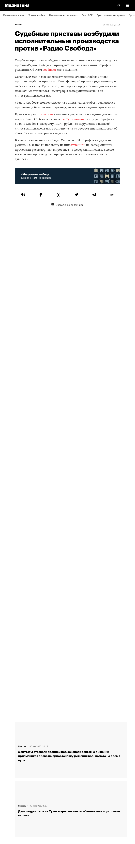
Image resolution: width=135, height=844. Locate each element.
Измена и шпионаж (13, 15)
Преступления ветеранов (111, 15)
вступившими (73, 119)
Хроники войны (36, 15)
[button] (127, 5)
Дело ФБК (87, 15)
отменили (78, 145)
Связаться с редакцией (67, 204)
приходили (45, 114)
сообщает (50, 70)
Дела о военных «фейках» (63, 15)
